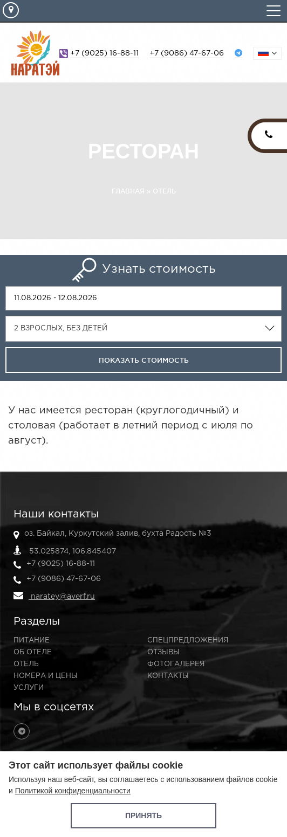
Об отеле (32, 652)
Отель (164, 191)
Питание (31, 641)
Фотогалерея (175, 664)
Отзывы (163, 652)
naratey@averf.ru (54, 595)
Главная (128, 191)
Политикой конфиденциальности (73, 790)
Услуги (28, 688)
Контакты (168, 676)
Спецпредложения (187, 641)
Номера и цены (45, 676)
